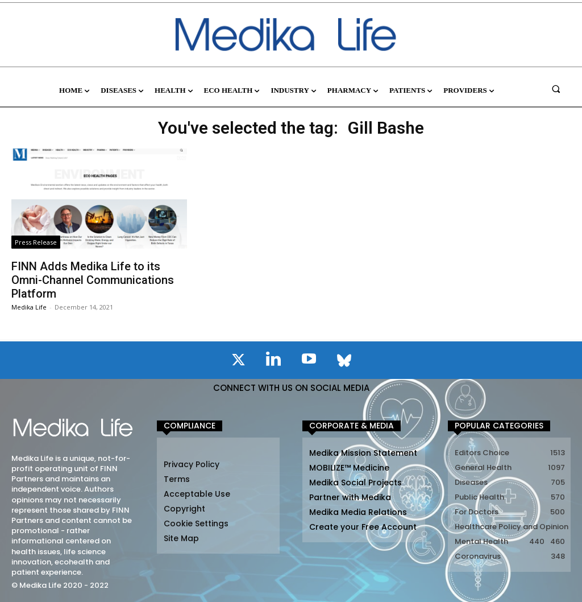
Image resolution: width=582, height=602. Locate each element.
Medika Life (29, 307)
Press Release (36, 242)
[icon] (238, 361)
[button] (556, 88)
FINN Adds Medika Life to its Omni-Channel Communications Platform (92, 279)
